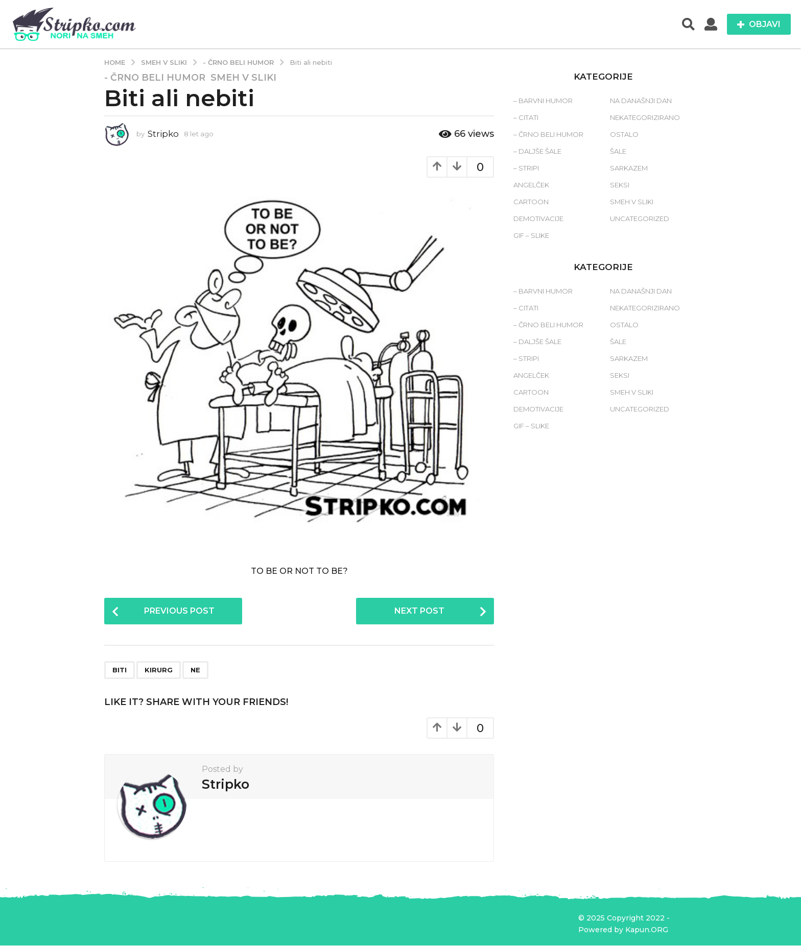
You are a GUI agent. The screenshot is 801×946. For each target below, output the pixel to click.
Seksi (619, 185)
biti (119, 670)
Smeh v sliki (243, 77)
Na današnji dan (641, 100)
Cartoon (531, 202)
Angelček (531, 185)
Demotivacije (538, 218)
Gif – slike (531, 235)
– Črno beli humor (548, 134)
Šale (618, 151)
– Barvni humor (543, 100)
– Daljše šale (537, 151)
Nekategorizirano (645, 117)
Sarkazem (629, 168)
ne (195, 670)
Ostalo (624, 134)
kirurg (159, 670)
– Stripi (526, 168)
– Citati (525, 117)
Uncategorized (639, 218)
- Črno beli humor (154, 77)
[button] (688, 24)
